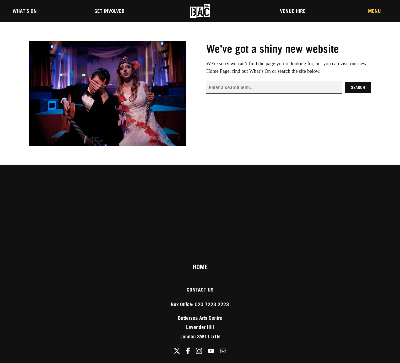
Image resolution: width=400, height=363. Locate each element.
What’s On (25, 11)
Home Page (218, 71)
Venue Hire (293, 11)
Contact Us (200, 290)
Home (200, 267)
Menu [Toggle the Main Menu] (374, 11)
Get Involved (109, 11)
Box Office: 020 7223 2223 (200, 304)
